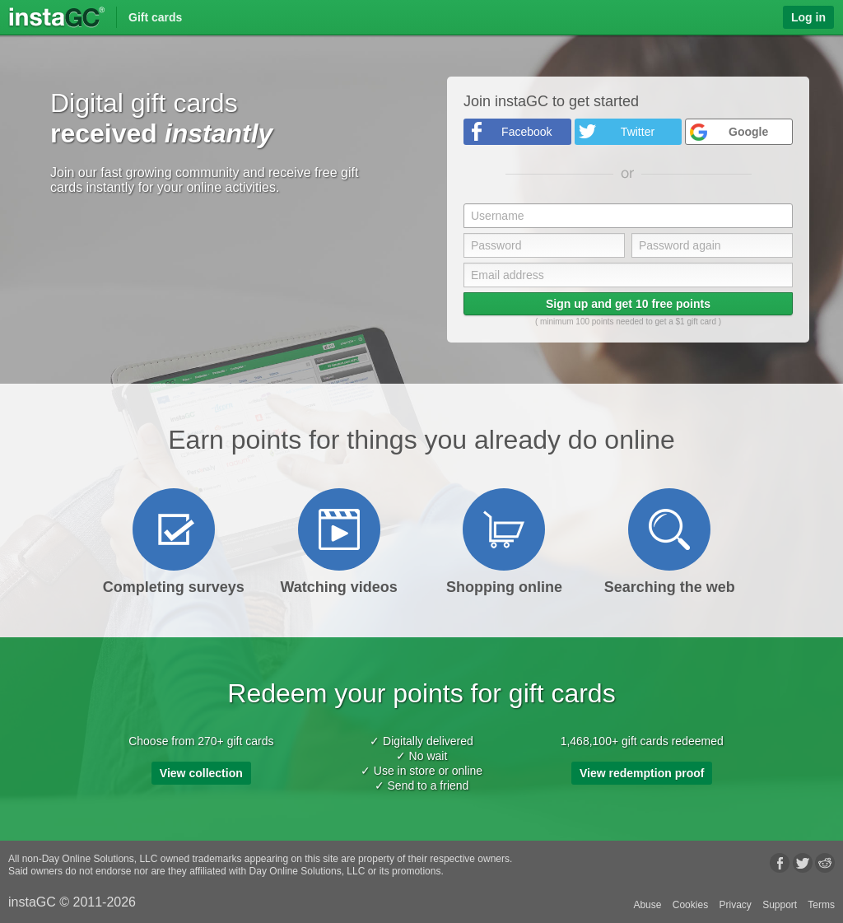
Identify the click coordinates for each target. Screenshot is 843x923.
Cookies (690, 905)
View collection (201, 773)
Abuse (647, 905)
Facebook (526, 131)
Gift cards (155, 17)
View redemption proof (642, 773)
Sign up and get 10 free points (628, 303)
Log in (808, 17)
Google (748, 131)
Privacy (735, 905)
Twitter (637, 131)
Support (779, 905)
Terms (821, 905)
